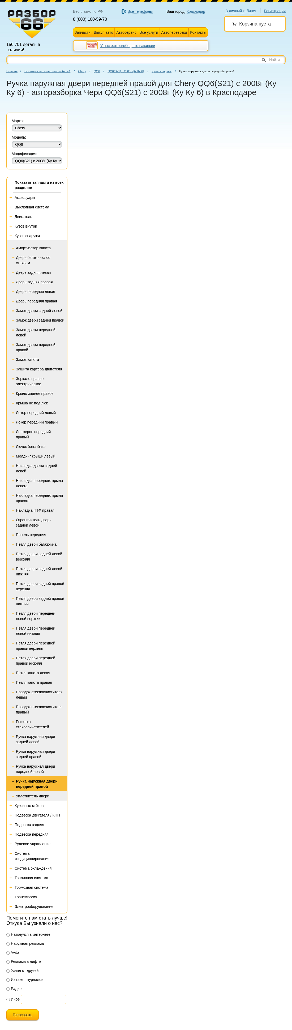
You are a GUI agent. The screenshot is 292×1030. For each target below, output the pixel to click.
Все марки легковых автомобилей (47, 71)
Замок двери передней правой (35, 347)
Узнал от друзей (22, 970)
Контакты (198, 32)
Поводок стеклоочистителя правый (39, 709)
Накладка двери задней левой (36, 468)
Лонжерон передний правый (33, 434)
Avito (12, 952)
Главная (12, 71)
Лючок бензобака (31, 447)
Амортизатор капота (33, 248)
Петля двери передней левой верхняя (35, 616)
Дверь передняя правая (36, 301)
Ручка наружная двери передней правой (37, 784)
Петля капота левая (33, 673)
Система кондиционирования (32, 856)
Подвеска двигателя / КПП (37, 815)
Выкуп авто (103, 32)
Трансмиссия (26, 897)
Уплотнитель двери (32, 796)
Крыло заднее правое (35, 393)
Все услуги (149, 32)
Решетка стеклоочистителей (32, 724)
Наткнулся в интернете (28, 934)
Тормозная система (31, 887)
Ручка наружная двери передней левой (35, 769)
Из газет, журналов (24, 979)
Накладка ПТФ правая (35, 510)
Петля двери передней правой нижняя (35, 660)
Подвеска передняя (32, 834)
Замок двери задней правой (40, 320)
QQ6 (97, 71)
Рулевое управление (32, 844)
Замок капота (27, 359)
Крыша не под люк (32, 403)
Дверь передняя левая (35, 291)
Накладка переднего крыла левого (39, 483)
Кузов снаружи (161, 71)
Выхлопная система (32, 207)
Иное (13, 999)
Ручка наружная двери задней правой (35, 754)
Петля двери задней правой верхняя (40, 586)
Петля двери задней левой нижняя (39, 571)
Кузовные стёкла (29, 806)
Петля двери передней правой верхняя (35, 646)
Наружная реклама (25, 943)
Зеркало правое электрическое (30, 381)
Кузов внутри (26, 226)
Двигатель (23, 217)
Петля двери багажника (36, 544)
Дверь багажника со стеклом (33, 260)
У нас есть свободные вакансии (127, 46)
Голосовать (22, 1015)
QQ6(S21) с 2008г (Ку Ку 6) (126, 71)
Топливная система (31, 878)
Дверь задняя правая (34, 282)
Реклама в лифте (23, 961)
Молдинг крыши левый (35, 456)
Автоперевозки (174, 32)
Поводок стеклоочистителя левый (39, 694)
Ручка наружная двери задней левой (35, 739)
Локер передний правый (37, 422)
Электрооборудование (34, 906)
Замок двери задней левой (39, 311)
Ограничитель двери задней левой (33, 522)
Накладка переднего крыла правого (39, 498)
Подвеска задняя (29, 825)
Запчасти (83, 32)
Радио (14, 988)
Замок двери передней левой (35, 332)
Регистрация (275, 11)
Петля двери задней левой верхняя (39, 556)
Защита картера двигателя (39, 369)
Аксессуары (25, 197)
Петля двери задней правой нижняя (40, 601)
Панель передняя (31, 535)
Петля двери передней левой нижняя (35, 631)
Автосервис (126, 32)
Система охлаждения (33, 868)
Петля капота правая (34, 682)
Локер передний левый (36, 413)
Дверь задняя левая (33, 272)
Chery (82, 71)
